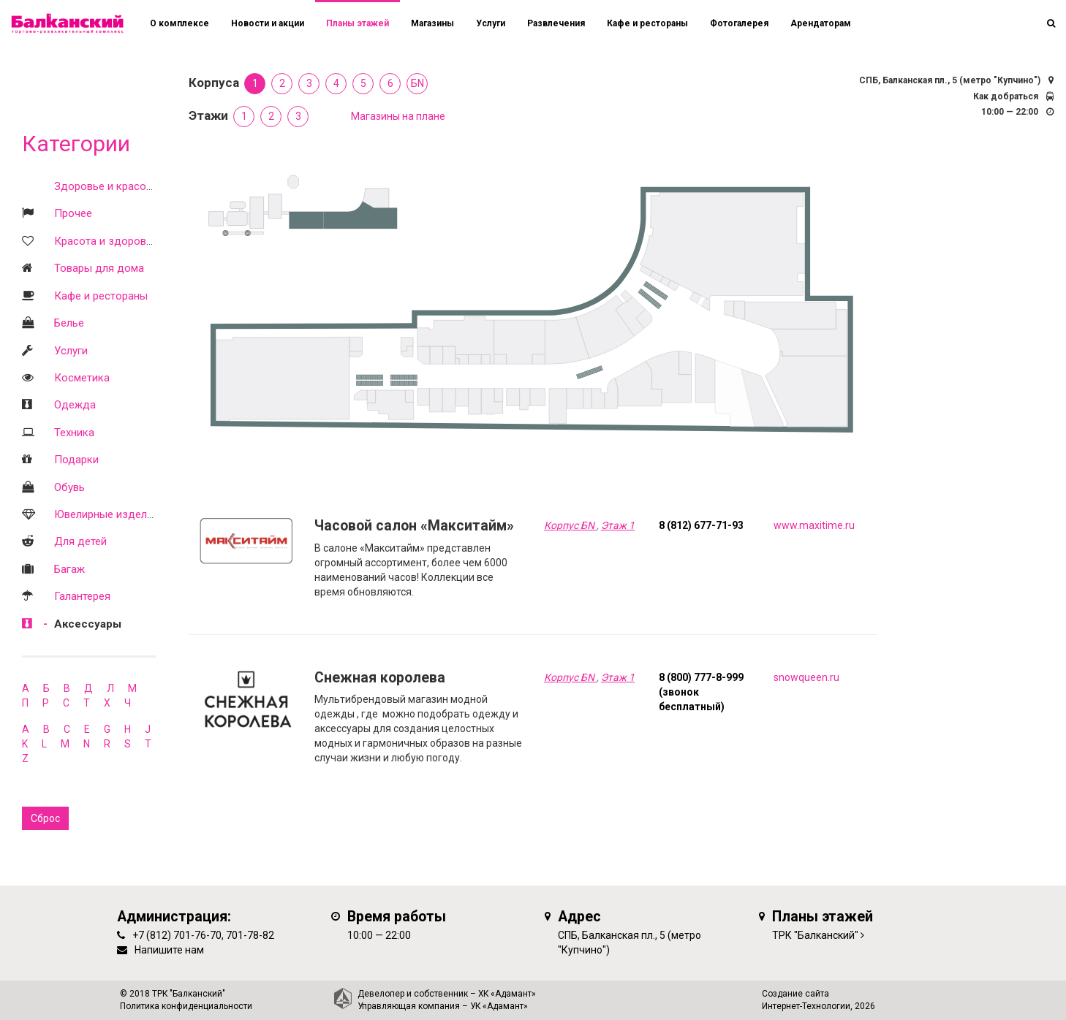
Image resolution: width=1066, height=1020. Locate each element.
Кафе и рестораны (101, 295)
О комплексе (179, 23)
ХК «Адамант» (507, 994)
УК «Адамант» (499, 1006)
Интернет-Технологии (806, 1006)
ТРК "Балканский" (815, 935)
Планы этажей (357, 23)
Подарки (76, 459)
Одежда (75, 404)
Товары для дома (99, 268)
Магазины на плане (398, 116)
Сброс (45, 818)
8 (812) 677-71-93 (701, 525)
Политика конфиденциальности (186, 1006)
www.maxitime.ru (814, 525)
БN (417, 83)
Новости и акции (267, 23)
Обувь (69, 487)
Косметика (82, 377)
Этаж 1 (618, 525)
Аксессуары (87, 624)
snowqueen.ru (806, 677)
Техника (74, 432)
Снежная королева (379, 677)
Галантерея (82, 596)
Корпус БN (570, 525)
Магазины (432, 23)
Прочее (73, 213)
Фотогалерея (739, 23)
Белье (69, 323)
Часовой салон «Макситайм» (414, 525)
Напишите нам (169, 950)
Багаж (69, 569)
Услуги (71, 350)
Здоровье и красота (105, 186)
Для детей (80, 541)
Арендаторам (820, 23)
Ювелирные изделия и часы (125, 514)
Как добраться (1005, 96)
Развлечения (556, 23)
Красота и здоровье (106, 241)
